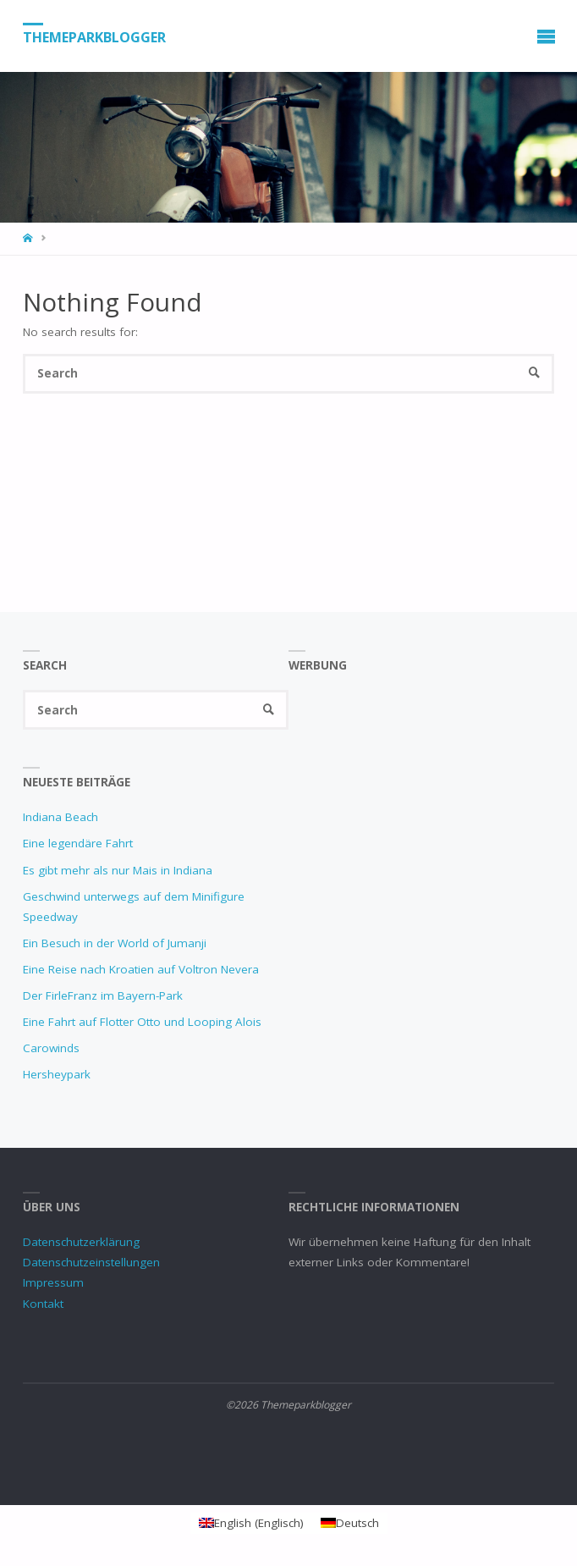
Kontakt (43, 1303)
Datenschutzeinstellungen (91, 1262)
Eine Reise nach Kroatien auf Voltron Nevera (141, 969)
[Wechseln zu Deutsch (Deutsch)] (349, 1523)
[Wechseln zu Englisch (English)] (251, 1523)
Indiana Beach (60, 816)
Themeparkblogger (94, 36)
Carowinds (51, 1048)
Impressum (53, 1282)
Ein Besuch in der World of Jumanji (114, 943)
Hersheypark (57, 1074)
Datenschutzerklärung (81, 1241)
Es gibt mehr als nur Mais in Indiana (117, 870)
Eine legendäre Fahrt (78, 843)
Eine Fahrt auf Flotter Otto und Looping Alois (142, 1021)
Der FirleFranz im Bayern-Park (103, 995)
